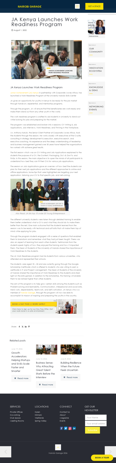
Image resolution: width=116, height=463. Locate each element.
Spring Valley (40, 421)
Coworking (15, 415)
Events (62, 421)
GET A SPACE (94, 6)
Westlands (39, 418)
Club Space (15, 418)
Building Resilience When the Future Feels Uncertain (71, 366)
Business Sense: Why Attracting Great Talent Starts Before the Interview (45, 370)
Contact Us (65, 412)
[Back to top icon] (58, 447)
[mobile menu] (77, 6)
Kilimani (38, 415)
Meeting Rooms (17, 421)
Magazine (64, 418)
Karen (37, 412)
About (62, 415)
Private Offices (16, 412)
